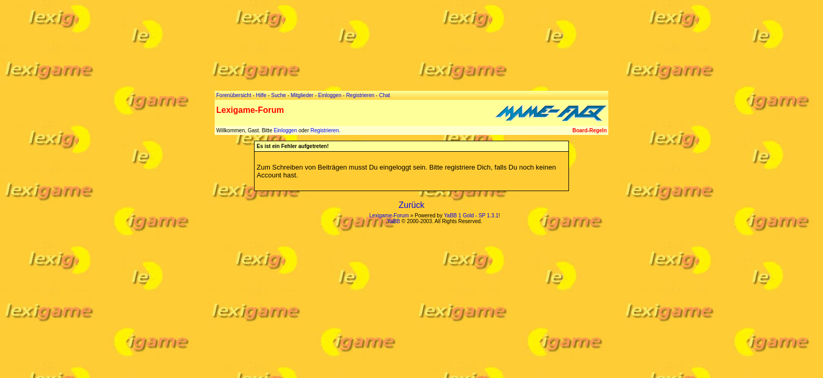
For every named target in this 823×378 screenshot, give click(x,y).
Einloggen (285, 130)
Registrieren (325, 130)
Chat (384, 95)
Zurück (412, 205)
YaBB (393, 221)
